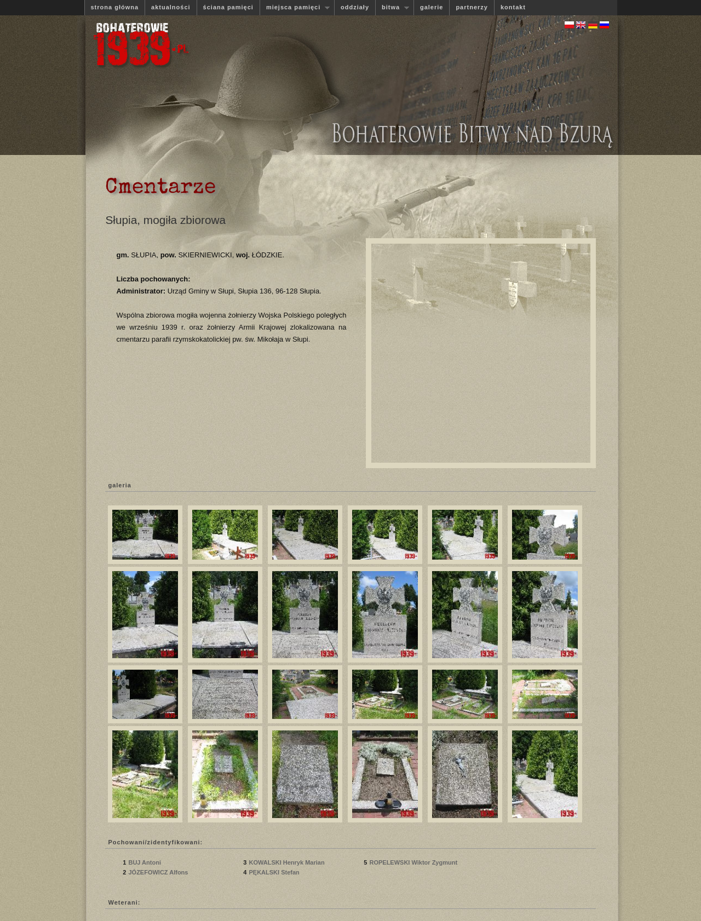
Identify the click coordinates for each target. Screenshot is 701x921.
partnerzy (472, 7)
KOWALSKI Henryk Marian (286, 862)
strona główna (115, 7)
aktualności (171, 7)
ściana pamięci (228, 7)
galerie (431, 7)
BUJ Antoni (145, 862)
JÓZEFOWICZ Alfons (158, 872)
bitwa (392, 7)
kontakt (513, 7)
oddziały (355, 7)
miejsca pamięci (295, 7)
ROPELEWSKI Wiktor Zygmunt (413, 862)
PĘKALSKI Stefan (275, 872)
